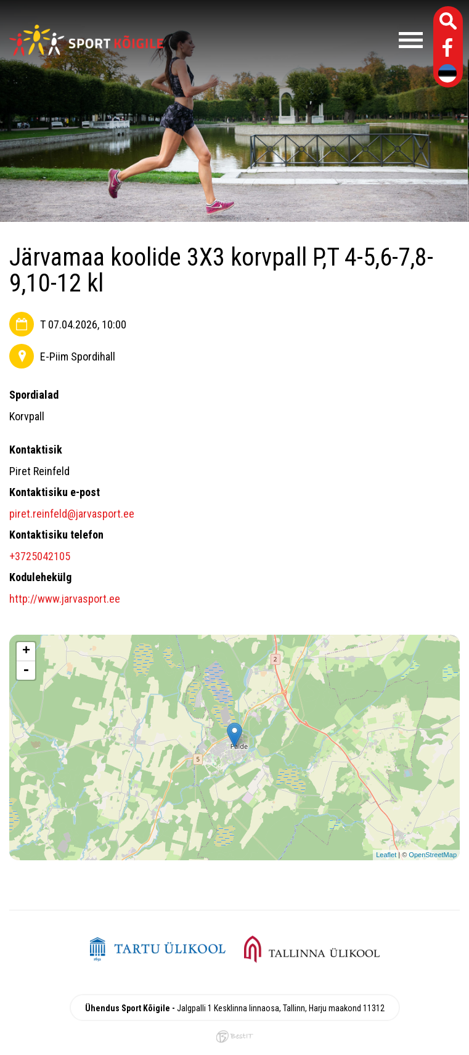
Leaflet (386, 854)
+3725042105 (39, 556)
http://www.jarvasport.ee (64, 598)
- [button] (26, 670)
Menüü (299, 40)
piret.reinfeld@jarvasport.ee (71, 513)
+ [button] (26, 651)
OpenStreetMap (433, 854)
